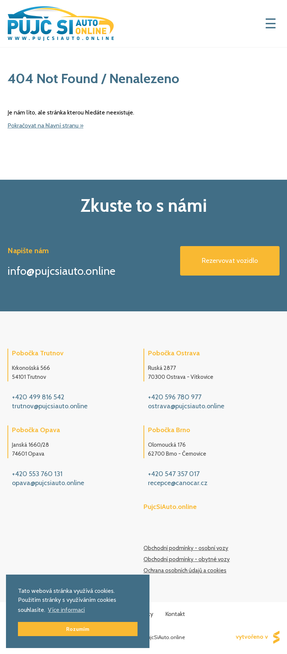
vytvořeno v (258, 637)
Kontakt (175, 613)
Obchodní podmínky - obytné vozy (187, 559)
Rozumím (77, 629)
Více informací (66, 609)
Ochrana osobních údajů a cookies (185, 570)
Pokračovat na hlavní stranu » (45, 125)
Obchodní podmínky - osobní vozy (186, 548)
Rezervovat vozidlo (230, 261)
